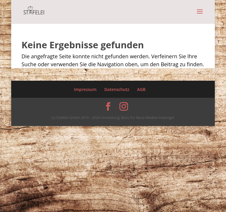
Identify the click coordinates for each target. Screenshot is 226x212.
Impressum (85, 89)
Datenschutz (116, 89)
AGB (141, 89)
